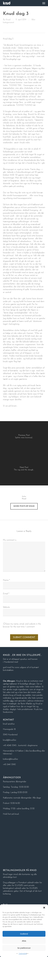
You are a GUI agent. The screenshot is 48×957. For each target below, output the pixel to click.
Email (6, 594)
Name (6, 580)
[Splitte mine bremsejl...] (24, 437)
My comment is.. (10, 540)
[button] (44, 907)
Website (6, 607)
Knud (8, 20)
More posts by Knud (24, 506)
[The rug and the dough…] (24, 469)
